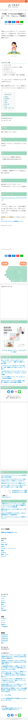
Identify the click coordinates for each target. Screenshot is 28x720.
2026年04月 (4, 638)
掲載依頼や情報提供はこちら (9, 532)
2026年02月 (4, 634)
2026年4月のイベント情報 (19, 492)
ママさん (3, 596)
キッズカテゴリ (10, 273)
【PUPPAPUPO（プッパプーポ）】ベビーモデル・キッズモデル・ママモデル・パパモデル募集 (13, 373)
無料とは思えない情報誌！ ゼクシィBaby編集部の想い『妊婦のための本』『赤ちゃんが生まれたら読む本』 (14, 690)
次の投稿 (4, 263)
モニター (3, 606)
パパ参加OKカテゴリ (21, 273)
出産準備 (3, 610)
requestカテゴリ (11, 271)
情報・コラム (5, 554)
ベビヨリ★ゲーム (6, 497)
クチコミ (3, 556)
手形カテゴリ (23, 278)
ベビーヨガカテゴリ (21, 277)
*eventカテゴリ (12, 267)
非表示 (9, 94)
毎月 (2, 608)
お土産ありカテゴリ (21, 271)
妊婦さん (3, 602)
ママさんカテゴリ (14, 278)
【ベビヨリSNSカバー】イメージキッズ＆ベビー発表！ (14, 351)
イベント (3, 542)
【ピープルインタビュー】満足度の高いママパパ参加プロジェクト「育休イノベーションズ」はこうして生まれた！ (13, 680)
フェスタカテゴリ (10, 275)
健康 (2, 550)
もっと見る (8, 695)
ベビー (3, 598)
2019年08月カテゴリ (13, 269)
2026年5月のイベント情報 (19, 490)
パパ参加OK (4, 626)
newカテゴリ (23, 269)
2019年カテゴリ (22, 267)
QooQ (16, 719)
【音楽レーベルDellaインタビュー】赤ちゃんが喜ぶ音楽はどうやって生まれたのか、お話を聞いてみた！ (14, 662)
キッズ (3, 600)
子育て (3, 546)
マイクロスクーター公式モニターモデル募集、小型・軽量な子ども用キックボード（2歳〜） (13, 367)
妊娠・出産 (4, 544)
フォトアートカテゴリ (21, 275)
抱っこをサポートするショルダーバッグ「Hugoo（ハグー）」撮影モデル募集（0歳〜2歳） (12, 362)
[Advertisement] (14, 236)
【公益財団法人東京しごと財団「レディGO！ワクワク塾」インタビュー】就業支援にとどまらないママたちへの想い (14, 667)
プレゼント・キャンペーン (8, 548)
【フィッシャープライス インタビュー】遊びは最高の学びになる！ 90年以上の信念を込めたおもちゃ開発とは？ (13, 656)
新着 (2, 540)
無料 (2, 604)
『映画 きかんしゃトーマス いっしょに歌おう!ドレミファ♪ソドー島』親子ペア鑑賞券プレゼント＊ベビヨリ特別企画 (13, 505)
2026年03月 (4, 636)
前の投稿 (23, 263)
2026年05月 (4, 640)
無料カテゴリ (23, 280)
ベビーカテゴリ (11, 277)
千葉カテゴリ (15, 280)
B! (13, 22)
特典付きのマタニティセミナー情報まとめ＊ (13, 483)
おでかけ (3, 552)
